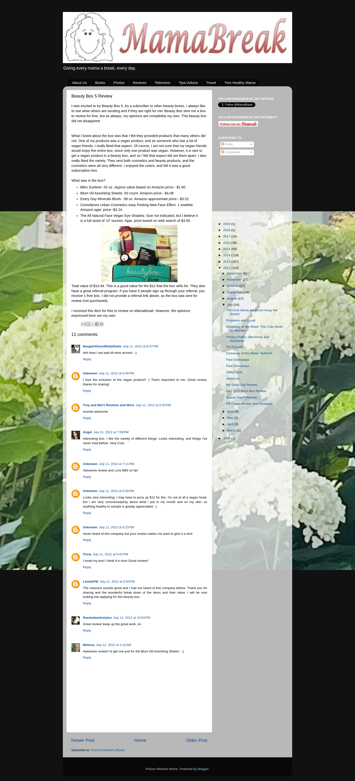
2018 (227, 230)
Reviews (139, 83)
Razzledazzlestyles (97, 617)
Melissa (89, 645)
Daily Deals (234, 372)
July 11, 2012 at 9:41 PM (110, 554)
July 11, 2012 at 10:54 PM (131, 617)
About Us (79, 83)
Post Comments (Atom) (107, 750)
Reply (87, 359)
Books (100, 83)
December (235, 273)
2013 (227, 261)
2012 (227, 268)
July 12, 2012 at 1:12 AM (113, 645)
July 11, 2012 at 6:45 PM (116, 373)
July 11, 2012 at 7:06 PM (111, 432)
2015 (227, 249)
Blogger (203, 769)
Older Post (196, 740)
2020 (227, 224)
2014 (227, 255)
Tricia (87, 554)
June (231, 411)
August (232, 298)
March (232, 430)
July (230, 304)
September (235, 292)
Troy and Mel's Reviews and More (108, 405)
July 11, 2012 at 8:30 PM (116, 491)
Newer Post (83, 740)
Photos (119, 83)
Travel (211, 83)
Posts (227, 144)
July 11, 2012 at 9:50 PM (117, 581)
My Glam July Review (241, 385)
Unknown (90, 373)
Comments (230, 152)
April (230, 424)
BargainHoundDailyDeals (102, 346)
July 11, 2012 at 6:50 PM (153, 405)
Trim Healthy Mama (239, 83)
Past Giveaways (237, 359)
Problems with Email (240, 320)
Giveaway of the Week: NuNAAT (249, 353)
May (230, 418)
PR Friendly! (235, 347)
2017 (227, 236)
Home (140, 740)
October (233, 286)
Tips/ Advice (188, 83)
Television (163, 83)
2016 (227, 243)
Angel (87, 432)
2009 (227, 438)
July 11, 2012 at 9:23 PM (116, 527)
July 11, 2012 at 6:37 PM (140, 346)
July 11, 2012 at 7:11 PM (116, 464)
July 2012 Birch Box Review (246, 391)
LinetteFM (90, 581)
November (235, 279)
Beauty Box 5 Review (241, 397)
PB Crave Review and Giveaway (249, 403)
